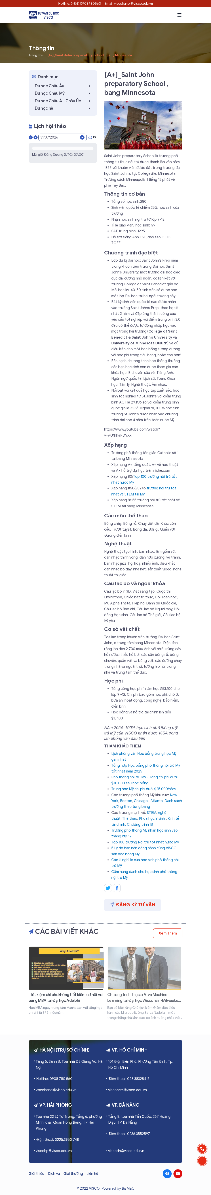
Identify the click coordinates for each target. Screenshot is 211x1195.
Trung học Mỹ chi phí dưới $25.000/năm (143, 789)
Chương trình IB (140, 824)
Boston (126, 801)
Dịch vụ (54, 1174)
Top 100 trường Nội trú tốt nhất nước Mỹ (145, 842)
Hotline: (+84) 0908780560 (79, 4)
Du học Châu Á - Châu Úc (64, 100)
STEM (151, 813)
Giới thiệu (36, 1174)
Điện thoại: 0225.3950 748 (57, 1139)
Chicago (141, 801)
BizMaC (128, 1188)
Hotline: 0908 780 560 (54, 1079)
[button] (179, 15)
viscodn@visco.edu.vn (126, 1151)
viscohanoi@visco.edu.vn (56, 1090)
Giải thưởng (73, 1174)
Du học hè (64, 108)
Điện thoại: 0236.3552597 (129, 1134)
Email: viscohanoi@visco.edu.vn (129, 4)
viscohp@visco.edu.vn (54, 1151)
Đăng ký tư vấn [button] (132, 905)
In (92, 137)
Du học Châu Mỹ (64, 93)
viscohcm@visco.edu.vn (127, 1090)
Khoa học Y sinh (152, 818)
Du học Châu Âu (64, 85)
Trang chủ (36, 55)
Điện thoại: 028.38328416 (129, 1079)
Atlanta (156, 801)
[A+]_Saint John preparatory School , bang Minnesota (89, 55)
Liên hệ (92, 1174)
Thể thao (129, 818)
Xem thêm (168, 933)
